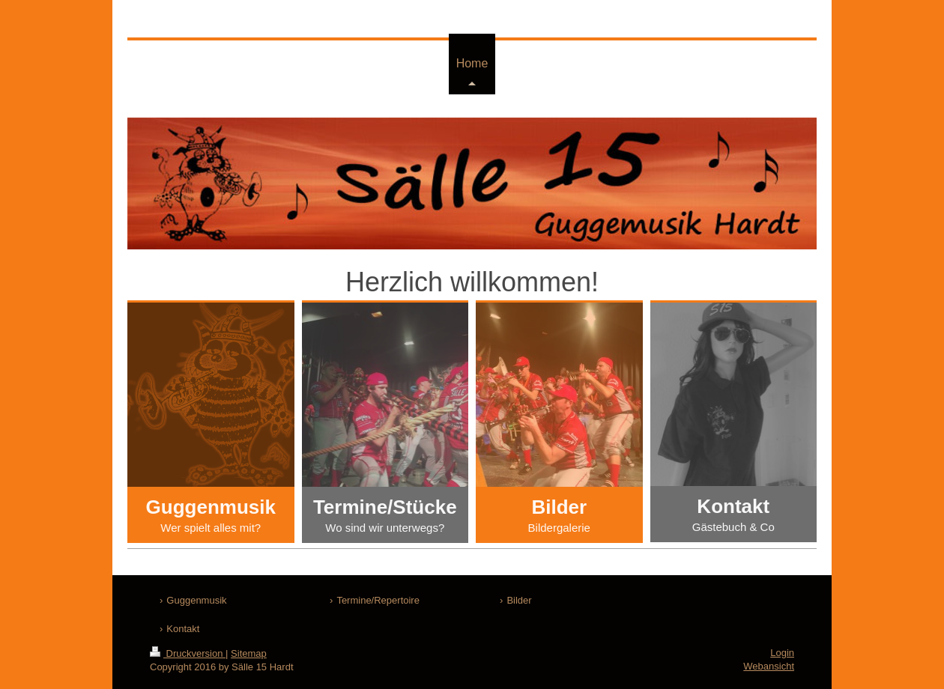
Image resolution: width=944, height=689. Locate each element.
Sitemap (249, 653)
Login (782, 652)
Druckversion (188, 653)
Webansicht (768, 666)
